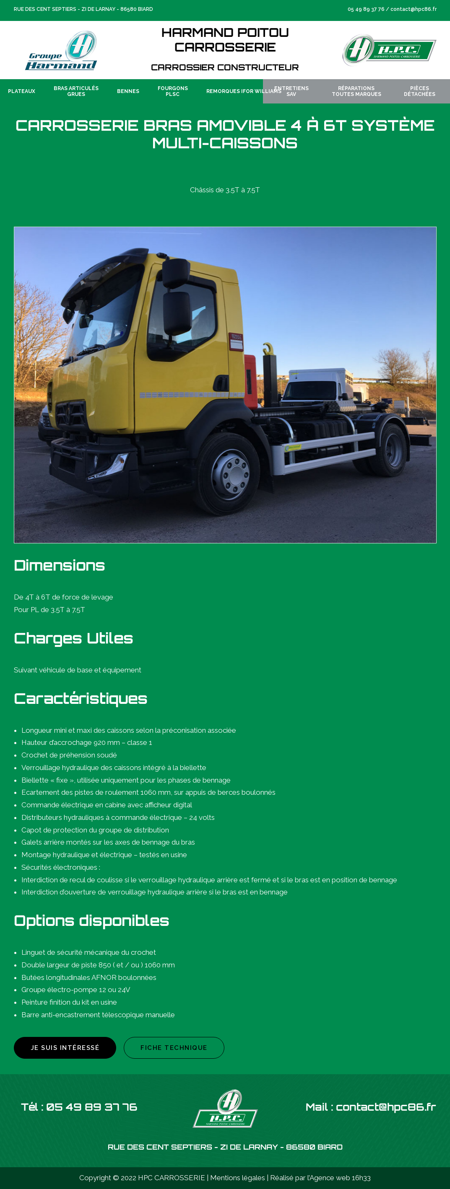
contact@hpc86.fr (413, 9)
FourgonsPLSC (173, 91)
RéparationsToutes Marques (356, 91)
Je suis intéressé (65, 1048)
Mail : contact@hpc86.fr (371, 1108)
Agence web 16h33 (340, 1177)
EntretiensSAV (291, 91)
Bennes (128, 91)
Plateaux (21, 91)
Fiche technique (174, 1048)
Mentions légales (237, 1177)
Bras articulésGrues (76, 91)
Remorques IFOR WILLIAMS (243, 91)
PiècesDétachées (419, 91)
